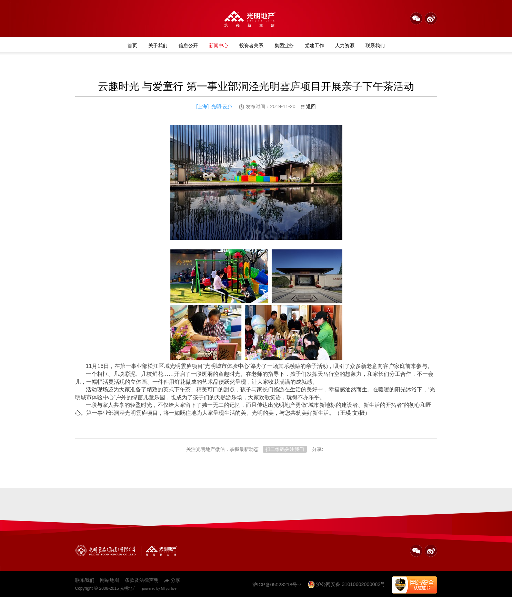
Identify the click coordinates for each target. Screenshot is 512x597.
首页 (132, 45)
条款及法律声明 (142, 580)
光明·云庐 (221, 106)
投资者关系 (251, 45)
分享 (172, 580)
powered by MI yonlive (159, 588)
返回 (308, 106)
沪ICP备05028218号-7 (277, 584)
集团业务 (284, 45)
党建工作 (314, 45)
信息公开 (188, 45)
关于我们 (158, 45)
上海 (202, 106)
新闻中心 (218, 45)
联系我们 (375, 45)
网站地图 (109, 580)
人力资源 (344, 45)
